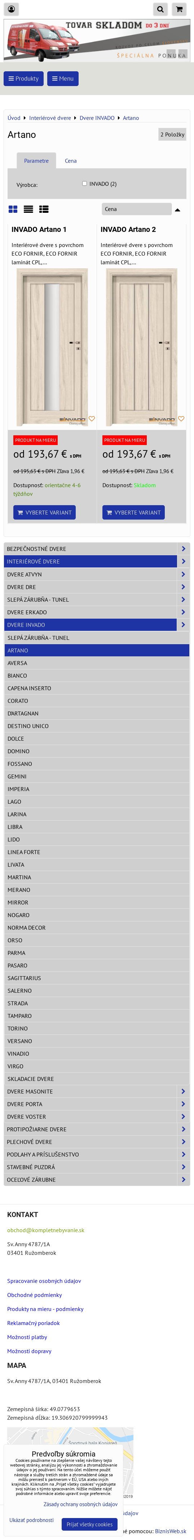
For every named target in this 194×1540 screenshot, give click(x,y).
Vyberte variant (44, 512)
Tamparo (20, 1015)
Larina (17, 814)
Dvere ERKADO (98, 612)
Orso (15, 940)
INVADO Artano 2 (128, 229)
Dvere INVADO (98, 625)
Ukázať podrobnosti (31, 1520)
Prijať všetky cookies (90, 1524)
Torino (18, 1028)
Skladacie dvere (31, 1078)
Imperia (18, 789)
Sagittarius (24, 978)
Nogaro (19, 915)
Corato (18, 700)
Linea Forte (24, 852)
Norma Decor (27, 927)
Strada (18, 1003)
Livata (16, 864)
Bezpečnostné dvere (98, 549)
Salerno (20, 990)
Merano (19, 889)
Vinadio (18, 1053)
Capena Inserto (29, 688)
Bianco (17, 675)
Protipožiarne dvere (98, 1129)
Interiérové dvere (98, 561)
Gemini (17, 776)
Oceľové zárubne (98, 1179)
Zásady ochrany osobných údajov (81, 1504)
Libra (15, 826)
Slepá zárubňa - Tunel (98, 599)
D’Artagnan (23, 713)
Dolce (16, 738)
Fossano (20, 763)
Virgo (15, 1066)
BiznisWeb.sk (170, 1531)
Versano (20, 1041)
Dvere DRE (98, 587)
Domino (19, 751)
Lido (14, 839)
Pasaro (17, 965)
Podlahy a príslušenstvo (98, 1154)
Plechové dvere (98, 1142)
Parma (16, 952)
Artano (18, 650)
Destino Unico (28, 725)
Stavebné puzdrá (98, 1167)
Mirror (18, 902)
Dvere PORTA (98, 1104)
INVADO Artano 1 (39, 229)
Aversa (17, 662)
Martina (19, 877)
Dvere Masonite (98, 1091)
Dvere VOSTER (98, 1116)
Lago (14, 801)
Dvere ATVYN (98, 574)
